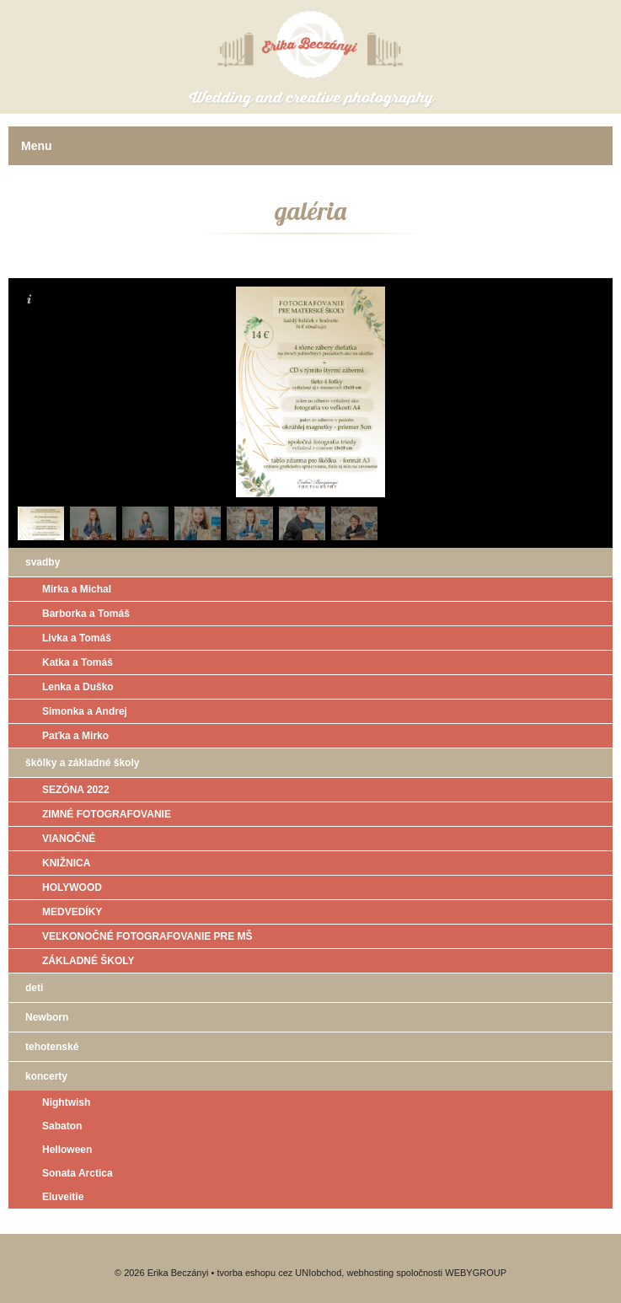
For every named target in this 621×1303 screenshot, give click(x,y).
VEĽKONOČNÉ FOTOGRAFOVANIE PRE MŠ (147, 936)
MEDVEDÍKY (72, 912)
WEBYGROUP (475, 1273)
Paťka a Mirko (75, 736)
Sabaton (62, 1126)
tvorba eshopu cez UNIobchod (279, 1273)
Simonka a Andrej (84, 711)
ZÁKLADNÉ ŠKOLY (88, 961)
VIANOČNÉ (68, 839)
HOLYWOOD (72, 887)
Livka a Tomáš (76, 638)
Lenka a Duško (78, 687)
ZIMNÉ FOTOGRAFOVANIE (106, 814)
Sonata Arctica (77, 1173)
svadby (42, 562)
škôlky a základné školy (82, 763)
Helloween (67, 1150)
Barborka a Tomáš (86, 613)
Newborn (46, 1017)
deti (34, 988)
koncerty (46, 1076)
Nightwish (66, 1102)
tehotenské (51, 1047)
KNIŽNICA (66, 863)
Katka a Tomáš (77, 662)
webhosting (369, 1273)
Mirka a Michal (76, 589)
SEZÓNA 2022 (76, 790)
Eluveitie (62, 1197)
